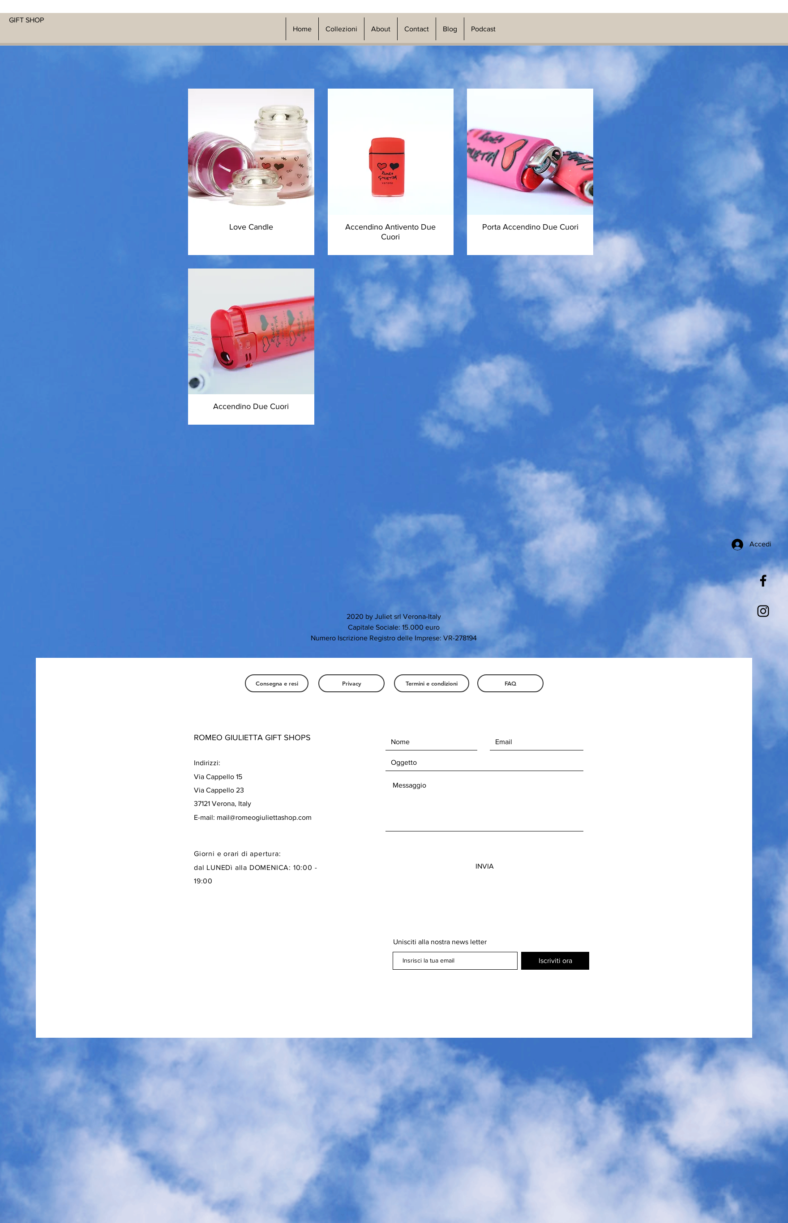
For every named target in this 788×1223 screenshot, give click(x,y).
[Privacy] (351, 683)
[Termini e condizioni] (431, 683)
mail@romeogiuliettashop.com (264, 817)
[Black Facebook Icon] (763, 580)
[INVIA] (484, 866)
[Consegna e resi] (276, 683)
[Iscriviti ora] (555, 961)
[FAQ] (510, 683)
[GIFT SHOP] (68, 20)
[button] (341, 28)
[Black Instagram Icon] (763, 611)
